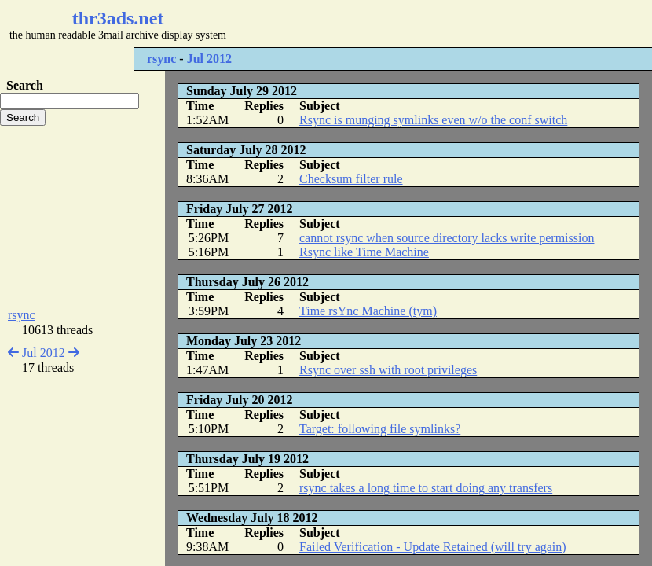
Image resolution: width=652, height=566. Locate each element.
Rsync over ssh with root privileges (388, 370)
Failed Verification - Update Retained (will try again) (432, 546)
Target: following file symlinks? (379, 429)
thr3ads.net (118, 18)
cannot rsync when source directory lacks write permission (446, 237)
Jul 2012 (209, 58)
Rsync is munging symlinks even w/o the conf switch (433, 120)
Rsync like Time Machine (364, 252)
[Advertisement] (82, 217)
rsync (161, 58)
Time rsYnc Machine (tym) (368, 311)
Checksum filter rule (351, 179)
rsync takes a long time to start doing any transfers (425, 487)
